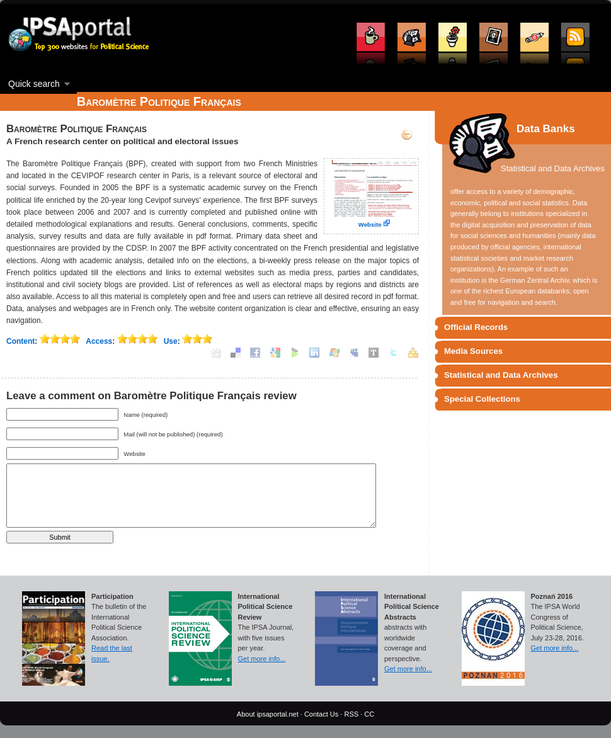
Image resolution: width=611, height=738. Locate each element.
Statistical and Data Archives (501, 375)
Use (171, 341)
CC (369, 714)
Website (370, 224)
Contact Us (321, 714)
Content (20, 341)
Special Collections (482, 399)
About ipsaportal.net (268, 714)
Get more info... (262, 658)
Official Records (476, 327)
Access (99, 341)
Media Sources (473, 351)
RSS (351, 714)
